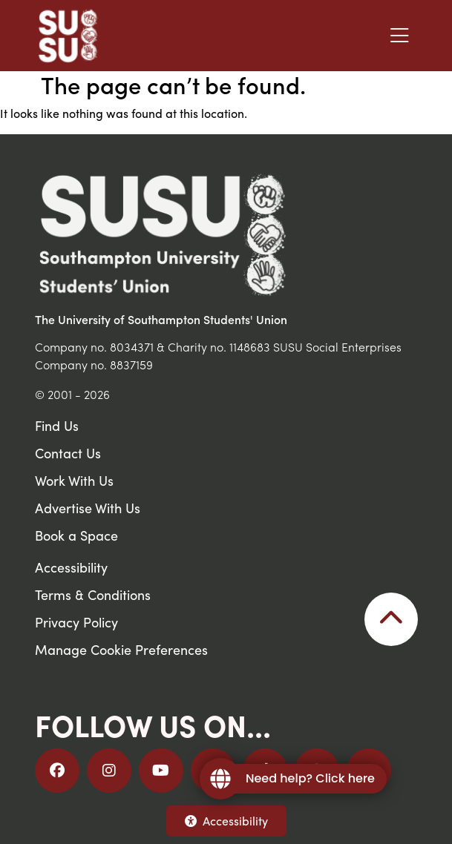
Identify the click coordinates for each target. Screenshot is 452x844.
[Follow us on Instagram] (109, 770)
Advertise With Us (87, 507)
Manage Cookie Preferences (121, 649)
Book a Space (76, 535)
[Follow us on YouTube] (161, 770)
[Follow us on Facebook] (57, 770)
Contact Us (68, 453)
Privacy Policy (76, 622)
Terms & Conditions (93, 594)
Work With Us (74, 480)
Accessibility (226, 820)
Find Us (57, 425)
